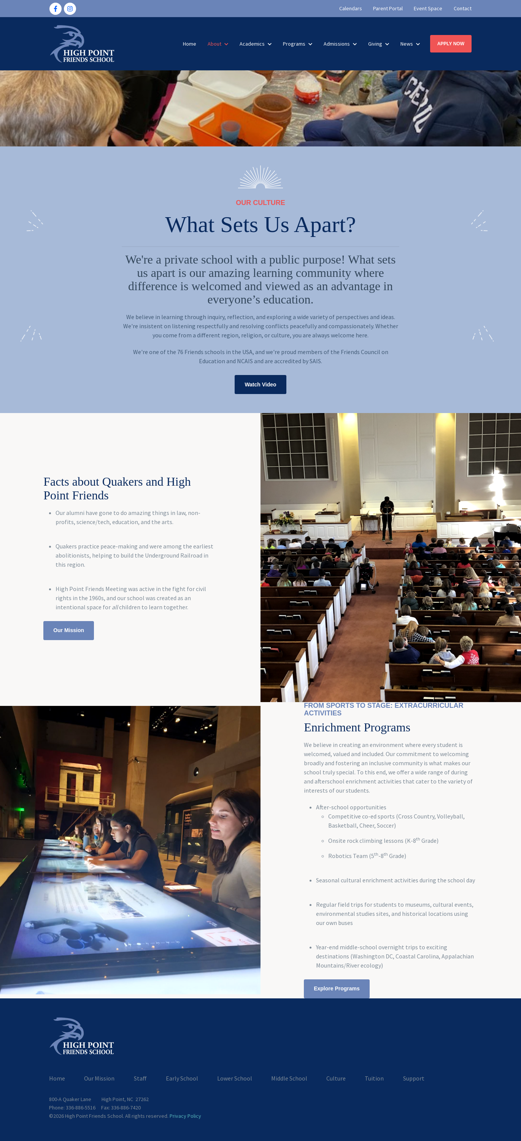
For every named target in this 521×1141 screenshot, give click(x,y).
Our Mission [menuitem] (99, 1078)
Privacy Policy (185, 1115)
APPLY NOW (450, 43)
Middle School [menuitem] (289, 1078)
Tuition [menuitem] (374, 1078)
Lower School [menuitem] (234, 1078)
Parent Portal (388, 8)
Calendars (350, 8)
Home (189, 43)
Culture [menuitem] (336, 1078)
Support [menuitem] (413, 1078)
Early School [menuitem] (182, 1078)
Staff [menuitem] (140, 1078)
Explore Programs (337, 988)
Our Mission (68, 630)
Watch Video (260, 384)
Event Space (428, 8)
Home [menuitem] (57, 1078)
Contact (463, 8)
